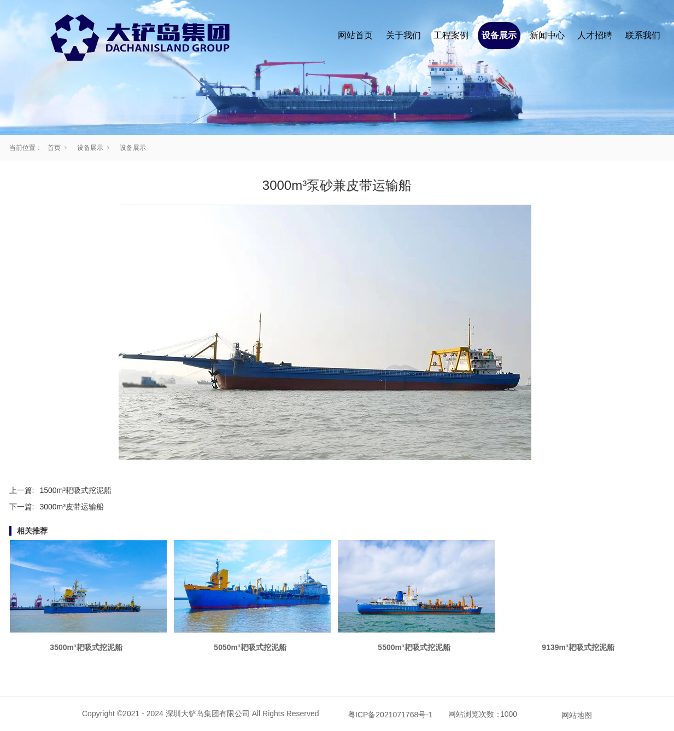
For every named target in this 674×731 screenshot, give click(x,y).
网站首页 (355, 35)
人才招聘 (594, 35)
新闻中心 (547, 35)
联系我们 (642, 35)
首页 (54, 148)
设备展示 (499, 35)
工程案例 (450, 35)
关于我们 (403, 35)
